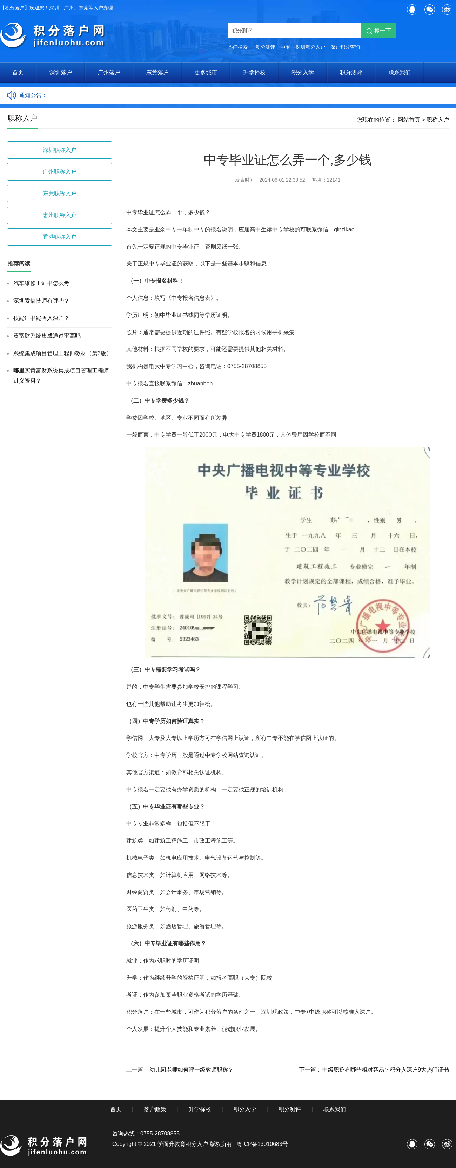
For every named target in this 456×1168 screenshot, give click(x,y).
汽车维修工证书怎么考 (41, 283)
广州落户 (109, 72)
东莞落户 (157, 72)
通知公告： (33, 95)
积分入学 (302, 72)
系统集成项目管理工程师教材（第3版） (62, 353)
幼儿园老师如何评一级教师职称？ (191, 1070)
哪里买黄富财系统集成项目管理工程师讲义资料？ (61, 375)
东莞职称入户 (59, 193)
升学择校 (254, 72)
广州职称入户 (59, 172)
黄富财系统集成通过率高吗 (47, 336)
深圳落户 (60, 72)
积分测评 (265, 47)
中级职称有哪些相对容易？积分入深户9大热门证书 (385, 1070)
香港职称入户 (59, 237)
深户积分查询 (345, 47)
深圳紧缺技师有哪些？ (41, 301)
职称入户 (438, 120)
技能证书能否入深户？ (41, 318)
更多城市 (206, 72)
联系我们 (399, 72)
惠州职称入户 (59, 215)
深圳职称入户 (59, 150)
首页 (18, 72)
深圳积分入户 (310, 47)
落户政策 (155, 1109)
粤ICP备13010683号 (262, 1144)
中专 (285, 47)
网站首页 (409, 120)
